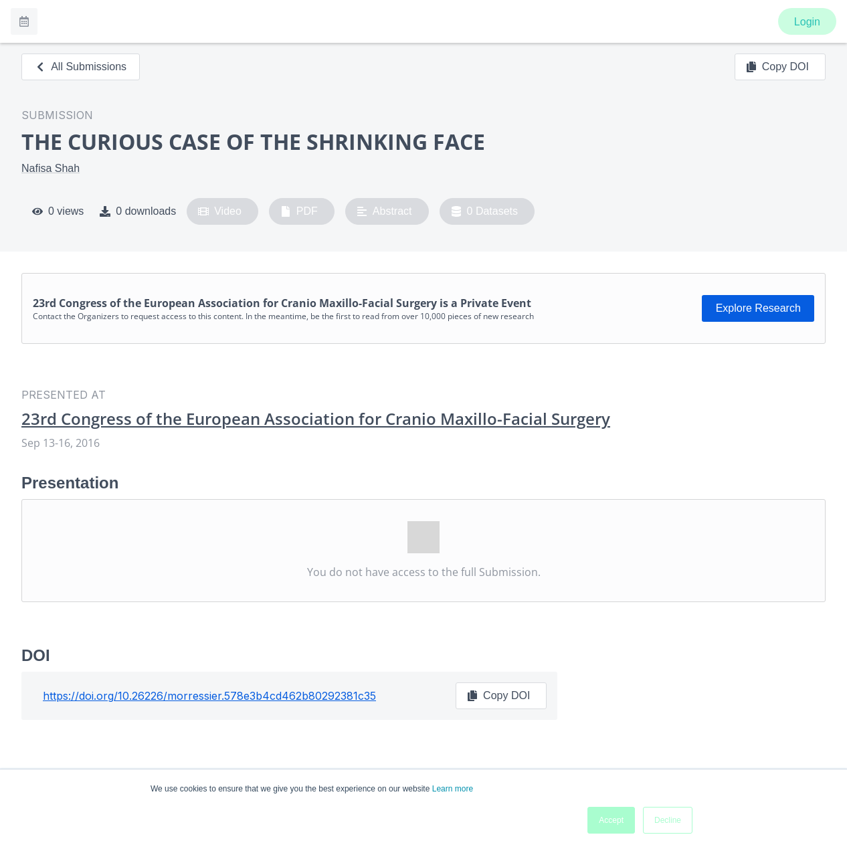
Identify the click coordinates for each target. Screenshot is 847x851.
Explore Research (758, 308)
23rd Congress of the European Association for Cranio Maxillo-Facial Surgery (315, 419)
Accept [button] (611, 820)
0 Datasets (485, 211)
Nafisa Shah (50, 168)
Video (220, 211)
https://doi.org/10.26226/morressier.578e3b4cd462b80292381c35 (209, 695)
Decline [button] (667, 820)
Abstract (384, 211)
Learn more (452, 788)
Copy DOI (777, 67)
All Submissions (80, 66)
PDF (299, 211)
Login (807, 21)
